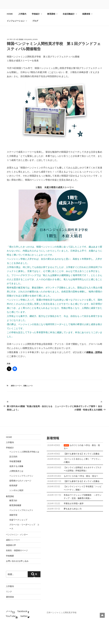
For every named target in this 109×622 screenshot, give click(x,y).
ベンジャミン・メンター (17, 534)
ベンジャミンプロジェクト (21, 510)
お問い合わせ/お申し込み (17, 561)
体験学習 (13, 515)
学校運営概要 (15, 461)
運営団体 (10, 596)
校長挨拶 (13, 485)
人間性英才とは (16, 471)
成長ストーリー (16, 386)
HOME (10, 13)
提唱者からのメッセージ (20, 480)
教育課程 (52, 13)
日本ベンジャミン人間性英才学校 (61, 612)
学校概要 (10, 555)
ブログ (35, 20)
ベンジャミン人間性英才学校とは (24, 451)
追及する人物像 (16, 466)
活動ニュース (28, 386)
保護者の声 (11, 545)
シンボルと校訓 (16, 490)
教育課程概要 (15, 505)
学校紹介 (37, 13)
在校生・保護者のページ (17, 550)
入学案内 (22, 13)
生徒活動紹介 (70, 13)
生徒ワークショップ (18, 519)
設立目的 (13, 456)
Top (102, 615)
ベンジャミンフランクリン (21, 475)
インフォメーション (17, 20)
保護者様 (87, 13)
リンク (9, 591)
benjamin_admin (31, 39)
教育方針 (13, 500)
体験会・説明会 (94, 352)
